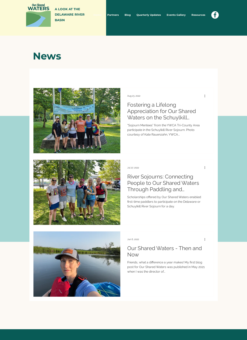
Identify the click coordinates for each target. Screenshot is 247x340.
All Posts (39, 76)
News (58, 76)
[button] (209, 77)
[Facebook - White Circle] (215, 15)
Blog (73, 76)
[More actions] (206, 96)
